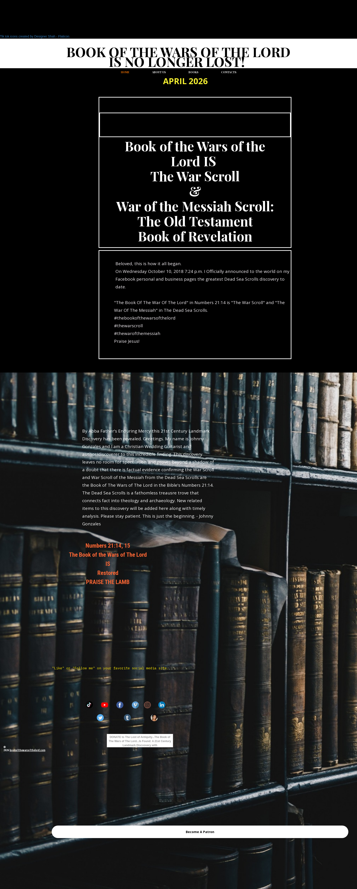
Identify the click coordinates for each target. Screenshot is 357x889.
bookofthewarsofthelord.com (27, 750)
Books (193, 72)
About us (159, 72)
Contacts (228, 72)
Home (125, 72)
